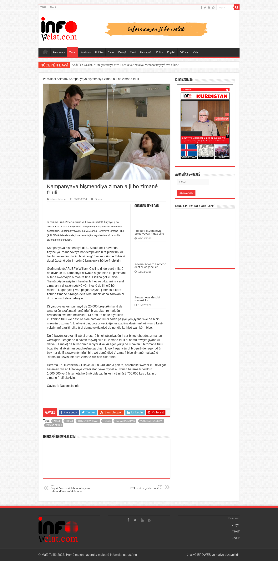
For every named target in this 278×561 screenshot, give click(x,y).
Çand (133, 52)
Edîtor (159, 52)
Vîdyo (196, 52)
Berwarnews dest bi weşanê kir (147, 299)
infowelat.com (58, 199)
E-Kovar (184, 52)
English (171, 52)
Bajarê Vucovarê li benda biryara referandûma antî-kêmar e (70, 488)
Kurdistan (85, 52)
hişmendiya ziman (88, 421)
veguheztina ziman (151, 421)
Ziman (72, 52)
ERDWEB (204, 554)
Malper (49, 79)
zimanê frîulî (54, 425)
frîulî (69, 421)
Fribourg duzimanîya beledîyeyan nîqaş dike (149, 232)
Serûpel (45, 52)
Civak (111, 52)
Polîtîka (99, 52)
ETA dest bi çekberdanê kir (142, 487)
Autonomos (59, 52)
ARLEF (57, 421)
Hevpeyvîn (146, 52)
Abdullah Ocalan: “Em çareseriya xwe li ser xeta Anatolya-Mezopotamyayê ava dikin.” (125, 64)
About (53, 7)
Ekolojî (122, 52)
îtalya (107, 421)
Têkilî (43, 7)
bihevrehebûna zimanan (145, 335)
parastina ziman (125, 421)
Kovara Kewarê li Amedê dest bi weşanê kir (150, 265)
